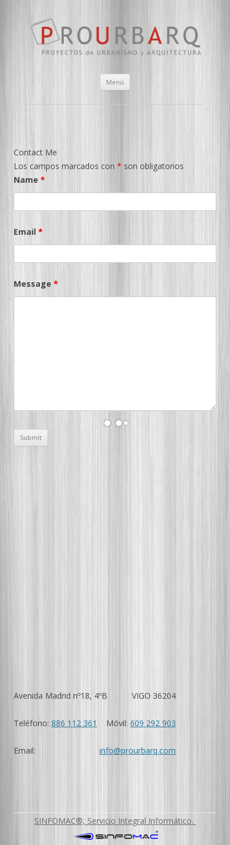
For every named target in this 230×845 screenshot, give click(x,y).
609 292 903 (153, 723)
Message (36, 283)
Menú (115, 82)
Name (29, 179)
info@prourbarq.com (137, 750)
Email (28, 231)
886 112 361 (74, 723)
